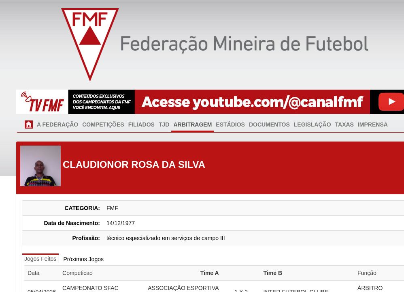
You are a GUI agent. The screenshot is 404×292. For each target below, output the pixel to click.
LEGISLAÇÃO (312, 124)
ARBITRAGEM (192, 124)
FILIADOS (141, 124)
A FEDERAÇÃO (57, 124)
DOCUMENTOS (269, 124)
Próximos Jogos (83, 259)
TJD (164, 124)
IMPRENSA (373, 124)
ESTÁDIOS (230, 124)
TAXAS (344, 124)
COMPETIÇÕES (103, 124)
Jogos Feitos (40, 259)
